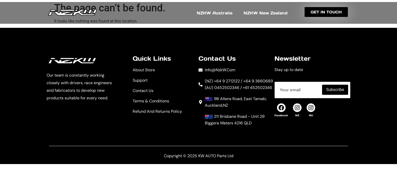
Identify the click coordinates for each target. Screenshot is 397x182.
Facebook (281, 115)
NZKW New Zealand (266, 12)
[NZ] (297, 107)
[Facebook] (281, 107)
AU (311, 115)
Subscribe (335, 89)
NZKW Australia (214, 12)
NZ (297, 115)
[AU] (311, 107)
